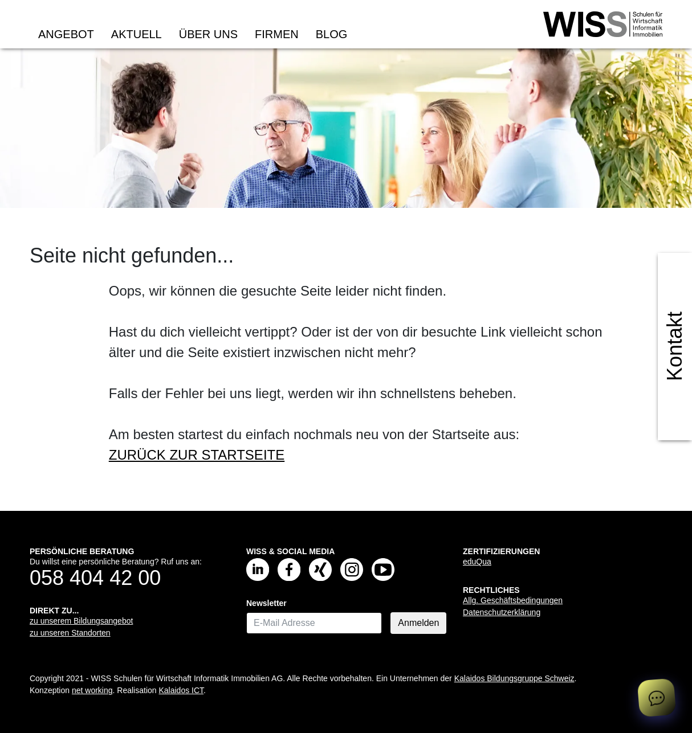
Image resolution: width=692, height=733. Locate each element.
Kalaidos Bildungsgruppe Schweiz (514, 678)
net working (92, 690)
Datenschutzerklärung (501, 612)
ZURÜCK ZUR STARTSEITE (196, 454)
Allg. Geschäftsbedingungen (513, 600)
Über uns (208, 34)
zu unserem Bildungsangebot (81, 620)
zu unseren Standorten (70, 632)
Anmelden (418, 623)
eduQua (477, 561)
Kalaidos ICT (180, 690)
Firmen (277, 34)
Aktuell (136, 34)
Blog (332, 34)
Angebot (66, 34)
